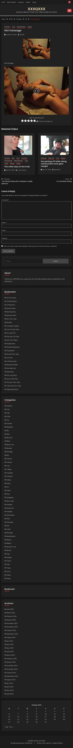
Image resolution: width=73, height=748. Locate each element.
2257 (3, 2)
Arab (8, 413)
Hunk (8, 519)
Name (4, 222)
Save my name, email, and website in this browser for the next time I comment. (30, 246)
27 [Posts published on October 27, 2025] (9, 722)
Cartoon (9, 459)
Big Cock (51, 158)
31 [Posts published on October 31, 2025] (46, 722)
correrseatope (21, 170)
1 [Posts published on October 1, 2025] (27, 711)
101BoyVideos (11, 301)
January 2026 (11, 620)
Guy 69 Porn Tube (12, 354)
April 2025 (10, 651)
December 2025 (12, 623)
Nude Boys (10, 372)
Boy (13, 158)
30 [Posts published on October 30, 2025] (36, 722)
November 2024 (12, 669)
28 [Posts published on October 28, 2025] (18, 722)
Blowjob (9, 448)
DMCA (28, 2)
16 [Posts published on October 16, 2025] (36, 717)
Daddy (8, 480)
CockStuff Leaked (12, 326)
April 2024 (10, 694)
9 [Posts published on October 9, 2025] (36, 714)
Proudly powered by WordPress (22, 743)
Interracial (9, 522)
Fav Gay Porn (11, 333)
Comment (5, 200)
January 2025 (11, 662)
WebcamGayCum (12, 389)
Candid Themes (57, 743)
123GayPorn (10, 305)
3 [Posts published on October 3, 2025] (45, 711)
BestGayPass (11, 312)
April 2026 (10, 609)
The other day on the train (17, 166)
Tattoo (8, 561)
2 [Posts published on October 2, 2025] (36, 711)
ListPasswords (11, 361)
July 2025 (9, 641)
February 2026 (11, 616)
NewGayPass (11, 368)
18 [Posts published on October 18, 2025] (55, 717)
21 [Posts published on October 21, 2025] (18, 719)
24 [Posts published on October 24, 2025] (46, 719)
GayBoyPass (10, 344)
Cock (13, 27)
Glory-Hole (10, 501)
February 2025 (11, 659)
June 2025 (9, 644)
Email (3, 230)
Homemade (8, 161)
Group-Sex (10, 508)
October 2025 (11, 630)
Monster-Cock (11, 547)
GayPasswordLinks (13, 347)
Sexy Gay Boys (11, 375)
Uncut (8, 571)
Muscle (8, 550)
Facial (8, 483)
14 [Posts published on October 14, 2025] (18, 717)
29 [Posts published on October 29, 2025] (27, 722)
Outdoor (9, 557)
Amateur (7, 27)
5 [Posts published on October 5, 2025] (63, 711)
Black (8, 441)
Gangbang (9, 497)
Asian (8, 416)
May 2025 (10, 648)
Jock (7, 526)
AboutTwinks (10, 308)
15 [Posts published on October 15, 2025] (27, 717)
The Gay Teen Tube (13, 382)
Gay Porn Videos (12, 340)
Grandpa (9, 504)
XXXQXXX (36, 8)
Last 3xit (9, 358)
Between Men (11, 315)
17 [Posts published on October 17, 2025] (46, 717)
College (8, 469)
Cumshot (24, 158)
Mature (8, 540)
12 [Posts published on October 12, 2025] (64, 714)
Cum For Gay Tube (12, 329)
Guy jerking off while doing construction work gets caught (54, 163)
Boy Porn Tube (11, 319)
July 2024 (9, 683)
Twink (6, 163)
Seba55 (21, 34)
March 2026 (10, 613)
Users (34, 2)
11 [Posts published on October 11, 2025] (55, 714)
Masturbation (21, 27)
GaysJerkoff (10, 350)
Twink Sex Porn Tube (13, 386)
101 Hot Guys (11, 298)
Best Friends (11, 2)
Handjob (9, 511)
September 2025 (12, 634)
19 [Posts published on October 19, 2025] (64, 717)
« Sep (6, 727)
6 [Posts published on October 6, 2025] (9, 714)
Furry (8, 494)
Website (4, 238)
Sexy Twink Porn (12, 379)
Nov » (11, 727)
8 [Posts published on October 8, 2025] (27, 714)
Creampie (9, 473)
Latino (8, 529)
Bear (8, 434)
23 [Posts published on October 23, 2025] (36, 719)
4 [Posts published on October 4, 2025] (54, 711)
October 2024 (11, 673)
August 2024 (10, 680)
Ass (7, 420)
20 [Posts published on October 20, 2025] (9, 719)
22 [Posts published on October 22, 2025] (27, 719)
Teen (26, 161)
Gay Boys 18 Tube (12, 336)
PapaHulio (57, 169)
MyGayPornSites (12, 365)
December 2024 (12, 666)
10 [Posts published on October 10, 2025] (46, 714)
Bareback (9, 427)
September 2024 (12, 676)
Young (18, 163)
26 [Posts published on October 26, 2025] (64, 719)
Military (8, 543)
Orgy (8, 554)
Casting (9, 462)
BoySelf (9, 322)
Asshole (9, 423)
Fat (7, 487)
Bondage (9, 452)
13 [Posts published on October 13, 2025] (9, 717)
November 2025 (12, 627)
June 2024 (9, 687)
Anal (8, 409)
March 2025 (10, 655)
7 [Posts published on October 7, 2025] (18, 714)
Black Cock (10, 445)
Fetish (8, 490)
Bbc (7, 430)
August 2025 (10, 637)
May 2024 (10, 690)
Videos (29, 27)
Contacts (21, 2)
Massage (9, 533)
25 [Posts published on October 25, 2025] (55, 719)
